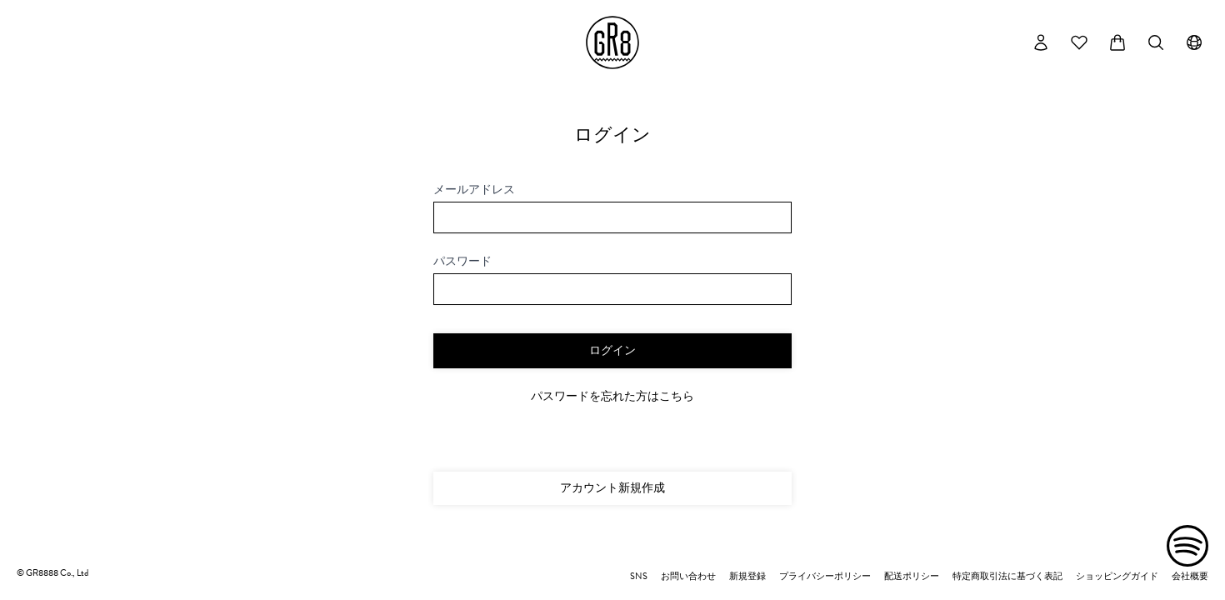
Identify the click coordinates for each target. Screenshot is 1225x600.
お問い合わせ (688, 576)
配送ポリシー (911, 576)
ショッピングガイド (1117, 576)
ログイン (612, 350)
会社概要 (1190, 576)
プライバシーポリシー (825, 576)
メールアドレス (474, 190)
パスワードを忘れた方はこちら (612, 396)
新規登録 (747, 576)
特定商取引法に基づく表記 (1007, 576)
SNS (639, 576)
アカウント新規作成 (612, 488)
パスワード (462, 261)
